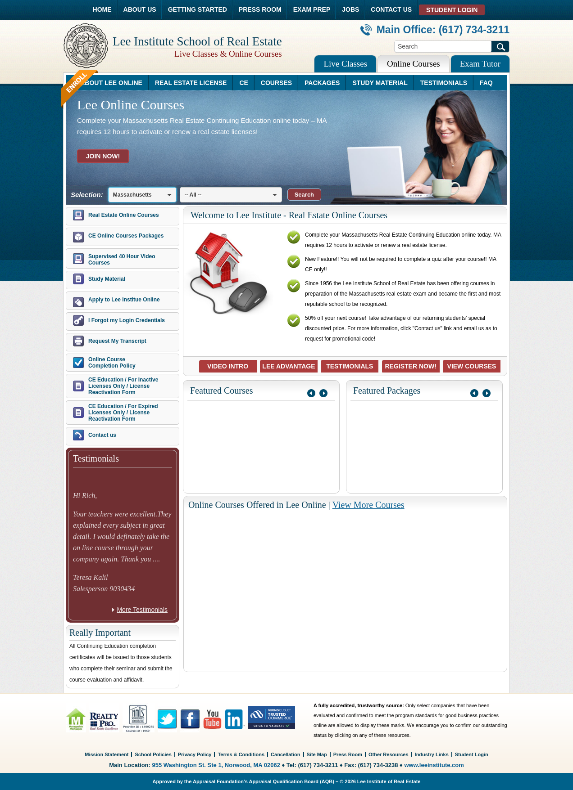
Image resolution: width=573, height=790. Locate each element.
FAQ (486, 82)
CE (243, 82)
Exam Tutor (480, 63)
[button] (304, 195)
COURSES (276, 82)
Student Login (471, 754)
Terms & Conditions (241, 754)
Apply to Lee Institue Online (124, 299)
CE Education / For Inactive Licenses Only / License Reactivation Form (123, 386)
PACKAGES (322, 82)
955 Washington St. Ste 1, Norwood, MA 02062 (216, 765)
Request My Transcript (117, 341)
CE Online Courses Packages (126, 236)
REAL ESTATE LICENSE (191, 82)
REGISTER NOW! (410, 366)
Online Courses (413, 63)
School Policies (153, 754)
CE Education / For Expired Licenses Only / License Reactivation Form (123, 412)
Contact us (102, 435)
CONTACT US (391, 9)
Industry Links (432, 754)
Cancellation (285, 754)
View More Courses (368, 505)
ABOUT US (139, 9)
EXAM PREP (311, 9)
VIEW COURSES (471, 366)
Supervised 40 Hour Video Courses (121, 259)
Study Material (106, 279)
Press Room (347, 754)
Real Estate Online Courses (123, 215)
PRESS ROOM (260, 9)
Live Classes (345, 63)
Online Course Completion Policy (112, 362)
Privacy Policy (195, 754)
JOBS (350, 9)
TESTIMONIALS (443, 82)
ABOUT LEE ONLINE (111, 82)
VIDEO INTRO (227, 366)
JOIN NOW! (103, 156)
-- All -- (193, 195)
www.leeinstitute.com (434, 765)
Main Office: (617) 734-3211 (434, 30)
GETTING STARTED (197, 9)
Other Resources (388, 754)
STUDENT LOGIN (452, 9)
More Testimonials (142, 609)
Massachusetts (132, 195)
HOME (102, 9)
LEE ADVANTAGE (288, 366)
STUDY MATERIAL (379, 82)
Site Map (317, 754)
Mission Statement (106, 754)
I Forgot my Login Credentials (126, 320)
